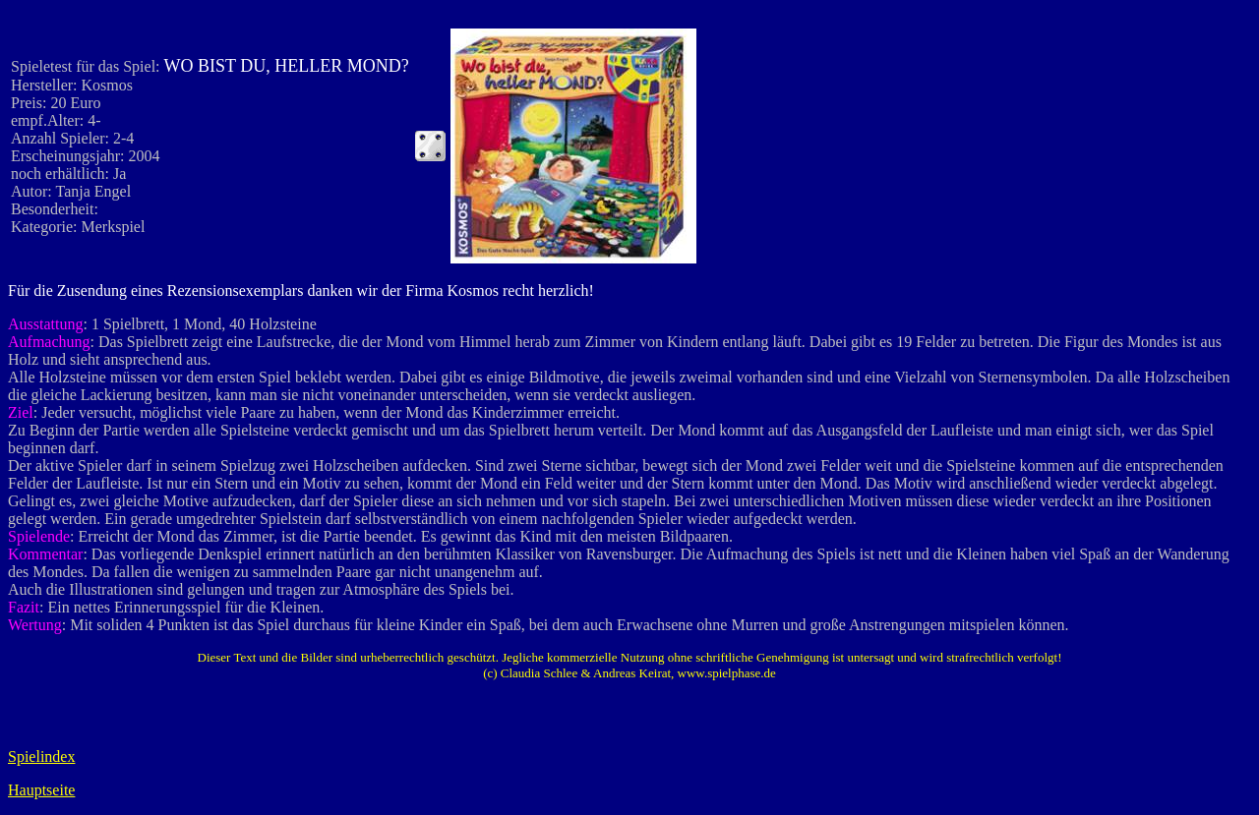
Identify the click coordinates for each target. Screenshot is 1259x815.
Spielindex (41, 756)
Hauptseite (41, 790)
